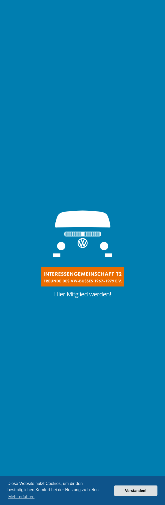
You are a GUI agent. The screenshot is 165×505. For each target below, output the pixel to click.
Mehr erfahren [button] (21, 497)
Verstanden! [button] (136, 491)
